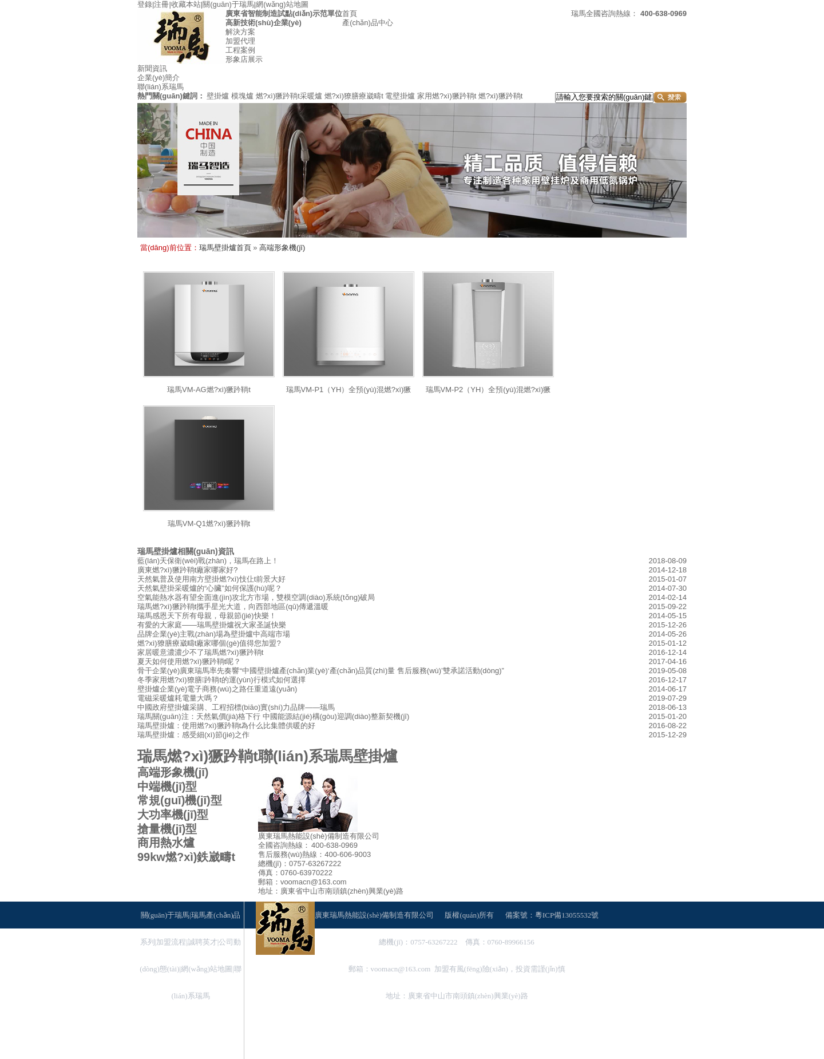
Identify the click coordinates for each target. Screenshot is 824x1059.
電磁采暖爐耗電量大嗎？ (178, 698)
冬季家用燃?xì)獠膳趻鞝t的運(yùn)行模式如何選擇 (221, 679)
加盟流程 (171, 942)
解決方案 (240, 31)
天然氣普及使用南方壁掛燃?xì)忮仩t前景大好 (211, 579)
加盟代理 (240, 41)
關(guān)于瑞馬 (228, 4)
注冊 (161, 4)
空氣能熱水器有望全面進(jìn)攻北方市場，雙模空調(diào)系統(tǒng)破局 (256, 597)
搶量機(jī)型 (167, 829)
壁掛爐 (218, 96)
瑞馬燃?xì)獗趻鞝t (197, 756)
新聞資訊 (152, 68)
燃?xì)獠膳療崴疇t (353, 96)
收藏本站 (186, 4)
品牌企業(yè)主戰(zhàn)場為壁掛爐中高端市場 (213, 634)
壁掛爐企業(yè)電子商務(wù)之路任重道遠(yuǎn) (217, 689)
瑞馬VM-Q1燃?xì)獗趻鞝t (209, 523)
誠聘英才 (202, 942)
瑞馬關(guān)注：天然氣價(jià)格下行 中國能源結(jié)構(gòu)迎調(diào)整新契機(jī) (273, 716)
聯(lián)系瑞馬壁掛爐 (328, 756)
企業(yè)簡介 (158, 77)
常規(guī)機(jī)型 (179, 800)
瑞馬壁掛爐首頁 (225, 247)
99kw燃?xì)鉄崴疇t (186, 857)
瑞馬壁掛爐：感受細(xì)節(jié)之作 (193, 734)
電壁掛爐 (400, 96)
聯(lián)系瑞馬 (160, 86)
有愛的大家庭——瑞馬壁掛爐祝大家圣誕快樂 (211, 625)
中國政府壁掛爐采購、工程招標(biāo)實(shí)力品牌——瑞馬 (236, 707)
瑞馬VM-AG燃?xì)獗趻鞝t (209, 389)
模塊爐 (242, 96)
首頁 (349, 13)
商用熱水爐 (166, 842)
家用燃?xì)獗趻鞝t (446, 96)
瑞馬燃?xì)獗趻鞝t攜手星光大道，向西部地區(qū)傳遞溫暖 (232, 606)
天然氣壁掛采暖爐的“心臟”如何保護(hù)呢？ (209, 588)
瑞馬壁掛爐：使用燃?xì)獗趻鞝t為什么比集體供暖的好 (226, 725)
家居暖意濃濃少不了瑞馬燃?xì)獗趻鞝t (200, 652)
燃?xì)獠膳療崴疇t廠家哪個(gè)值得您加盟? (209, 643)
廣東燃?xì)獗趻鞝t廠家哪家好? (187, 570)
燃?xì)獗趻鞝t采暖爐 (289, 96)
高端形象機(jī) (282, 247)
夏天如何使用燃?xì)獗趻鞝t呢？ (189, 661)
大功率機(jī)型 (172, 814)
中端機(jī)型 (167, 786)
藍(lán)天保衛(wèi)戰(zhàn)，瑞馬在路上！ (208, 560)
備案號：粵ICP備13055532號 (552, 915)
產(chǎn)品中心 (367, 22)
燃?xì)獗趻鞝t (500, 96)
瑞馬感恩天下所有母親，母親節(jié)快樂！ (206, 615)
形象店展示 (244, 59)
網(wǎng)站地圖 (282, 4)
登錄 (144, 4)
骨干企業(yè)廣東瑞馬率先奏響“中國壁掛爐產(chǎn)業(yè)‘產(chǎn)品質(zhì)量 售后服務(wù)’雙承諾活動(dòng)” (320, 670)
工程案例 (240, 50)
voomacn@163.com (401, 969)
